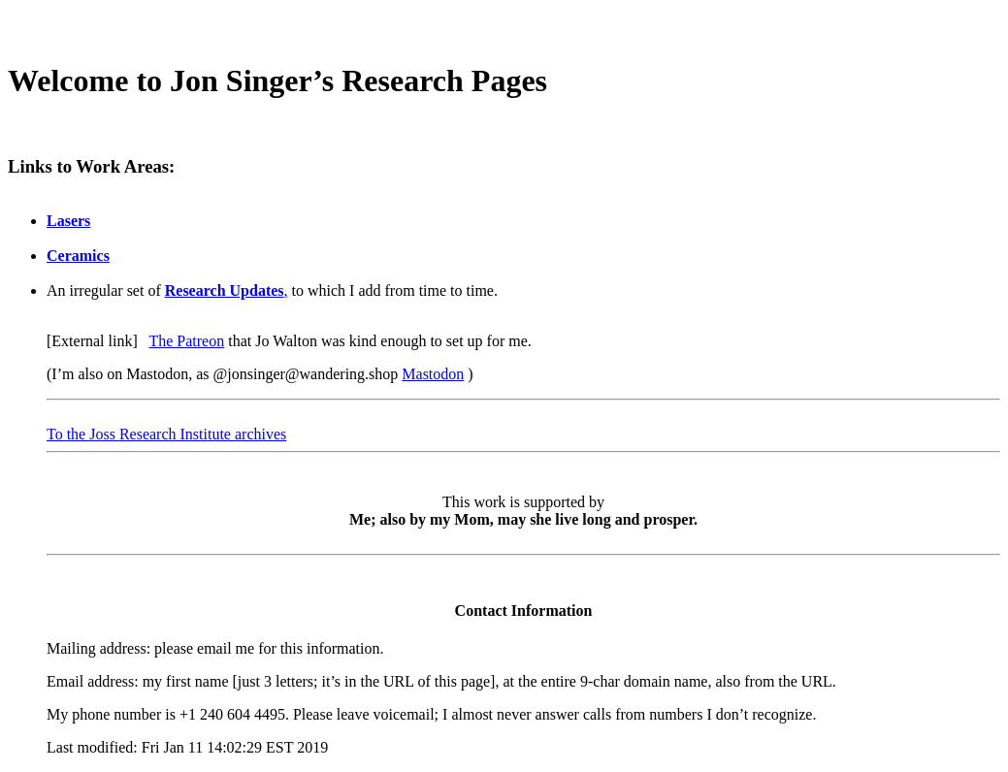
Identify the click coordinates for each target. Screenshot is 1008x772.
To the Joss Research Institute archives (166, 434)
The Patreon (186, 341)
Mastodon (433, 374)
